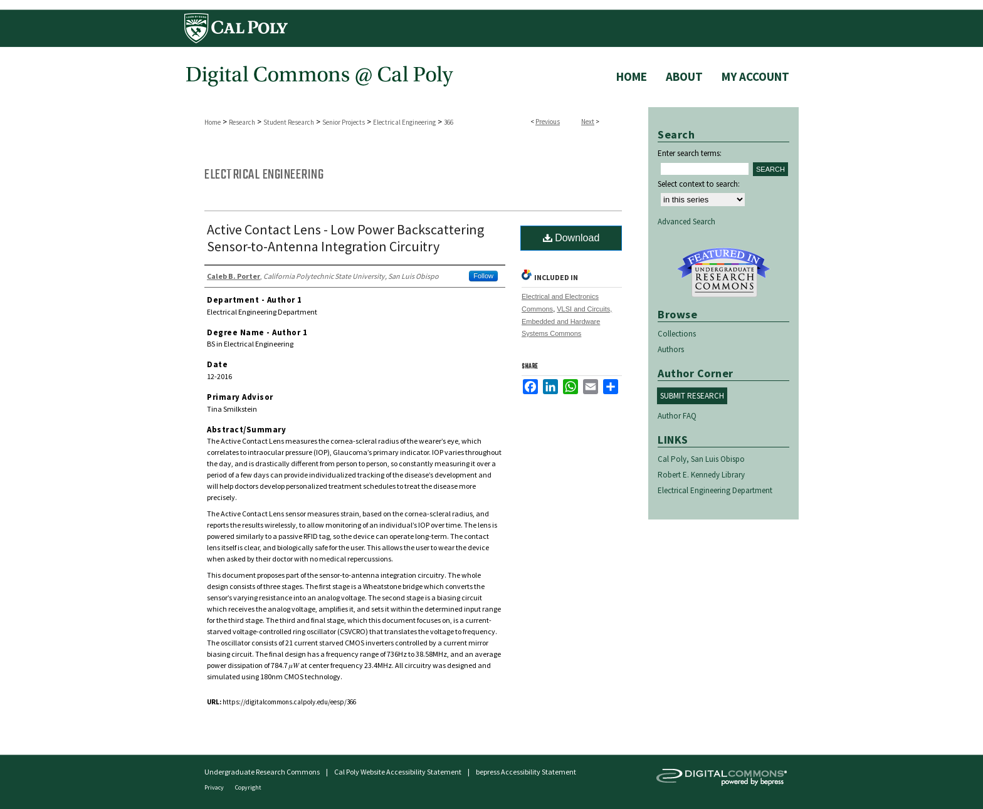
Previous (547, 121)
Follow (483, 275)
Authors (671, 349)
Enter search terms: (690, 153)
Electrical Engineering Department (715, 490)
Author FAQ (677, 415)
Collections (677, 333)
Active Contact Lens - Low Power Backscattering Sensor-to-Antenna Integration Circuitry (345, 238)
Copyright (248, 787)
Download (571, 237)
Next (587, 121)
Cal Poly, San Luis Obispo (701, 459)
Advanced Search (686, 221)
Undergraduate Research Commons (723, 272)
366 (448, 122)
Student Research (288, 122)
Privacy (214, 787)
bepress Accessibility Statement (526, 771)
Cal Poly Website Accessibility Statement (397, 771)
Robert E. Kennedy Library (701, 474)
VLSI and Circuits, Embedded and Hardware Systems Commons (567, 321)
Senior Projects (343, 122)
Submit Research (692, 395)
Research (242, 122)
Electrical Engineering (404, 122)
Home (212, 122)
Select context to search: (699, 184)
